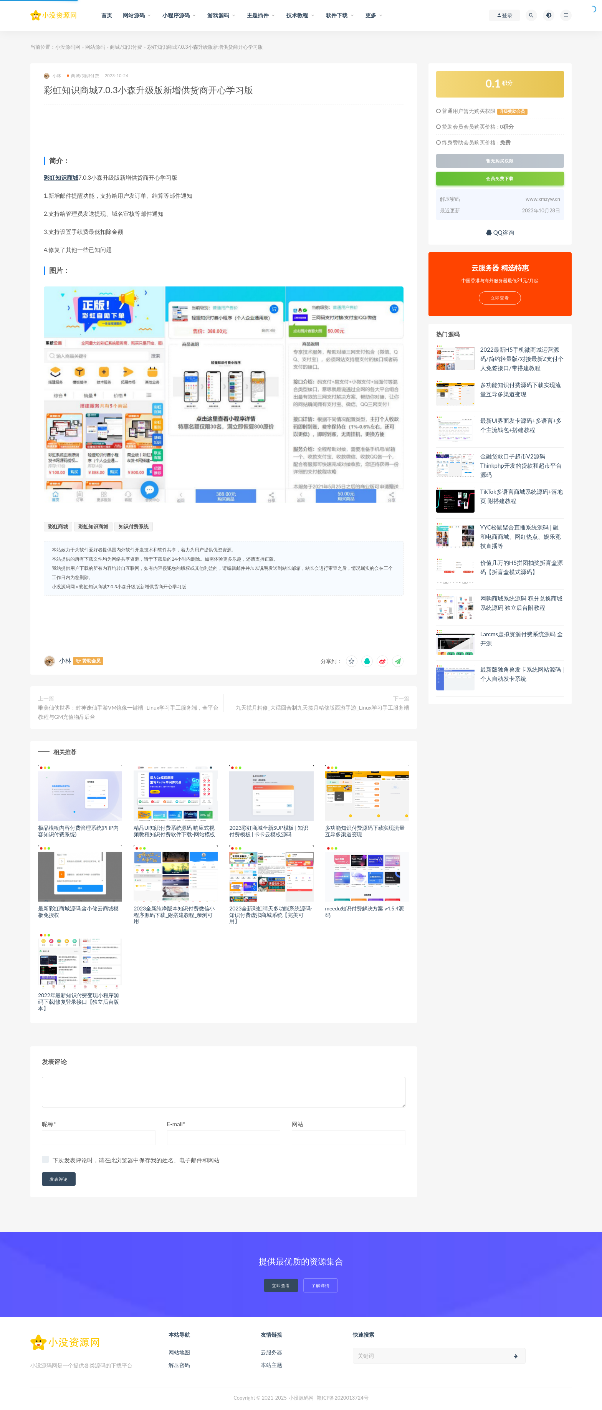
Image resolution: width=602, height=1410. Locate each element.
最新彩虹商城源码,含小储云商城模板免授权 (78, 911)
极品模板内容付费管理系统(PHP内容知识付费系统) (78, 830)
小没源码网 (67, 47)
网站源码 (95, 47)
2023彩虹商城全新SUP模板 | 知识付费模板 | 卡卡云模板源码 (268, 830)
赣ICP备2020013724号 (343, 1398)
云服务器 (271, 1352)
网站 (297, 1123)
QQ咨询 (500, 232)
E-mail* (176, 1123)
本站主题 (271, 1365)
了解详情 (320, 1285)
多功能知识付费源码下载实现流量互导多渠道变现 (365, 830)
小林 (52, 76)
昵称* (49, 1123)
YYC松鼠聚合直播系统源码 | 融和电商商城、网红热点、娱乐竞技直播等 (520, 536)
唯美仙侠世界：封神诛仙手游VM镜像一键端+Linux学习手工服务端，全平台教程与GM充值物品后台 (128, 712)
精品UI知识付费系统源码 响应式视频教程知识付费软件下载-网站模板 (174, 830)
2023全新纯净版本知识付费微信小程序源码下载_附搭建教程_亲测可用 (174, 915)
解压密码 (179, 1365)
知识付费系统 (134, 526)
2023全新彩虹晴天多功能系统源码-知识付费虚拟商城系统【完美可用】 (270, 915)
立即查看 (281, 1285)
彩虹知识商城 (61, 177)
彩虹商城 (58, 526)
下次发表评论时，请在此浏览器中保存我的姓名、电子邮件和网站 (136, 1160)
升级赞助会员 (512, 111)
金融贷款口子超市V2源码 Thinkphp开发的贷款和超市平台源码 (521, 465)
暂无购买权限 (500, 161)
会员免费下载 (500, 178)
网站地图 (179, 1352)
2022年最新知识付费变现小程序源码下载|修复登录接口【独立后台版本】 (78, 1001)
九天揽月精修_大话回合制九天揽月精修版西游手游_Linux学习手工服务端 (322, 707)
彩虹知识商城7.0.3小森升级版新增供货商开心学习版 (132, 586)
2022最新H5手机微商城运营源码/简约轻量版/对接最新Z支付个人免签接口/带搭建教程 (522, 358)
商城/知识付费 (126, 47)
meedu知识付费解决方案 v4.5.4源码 (364, 911)
